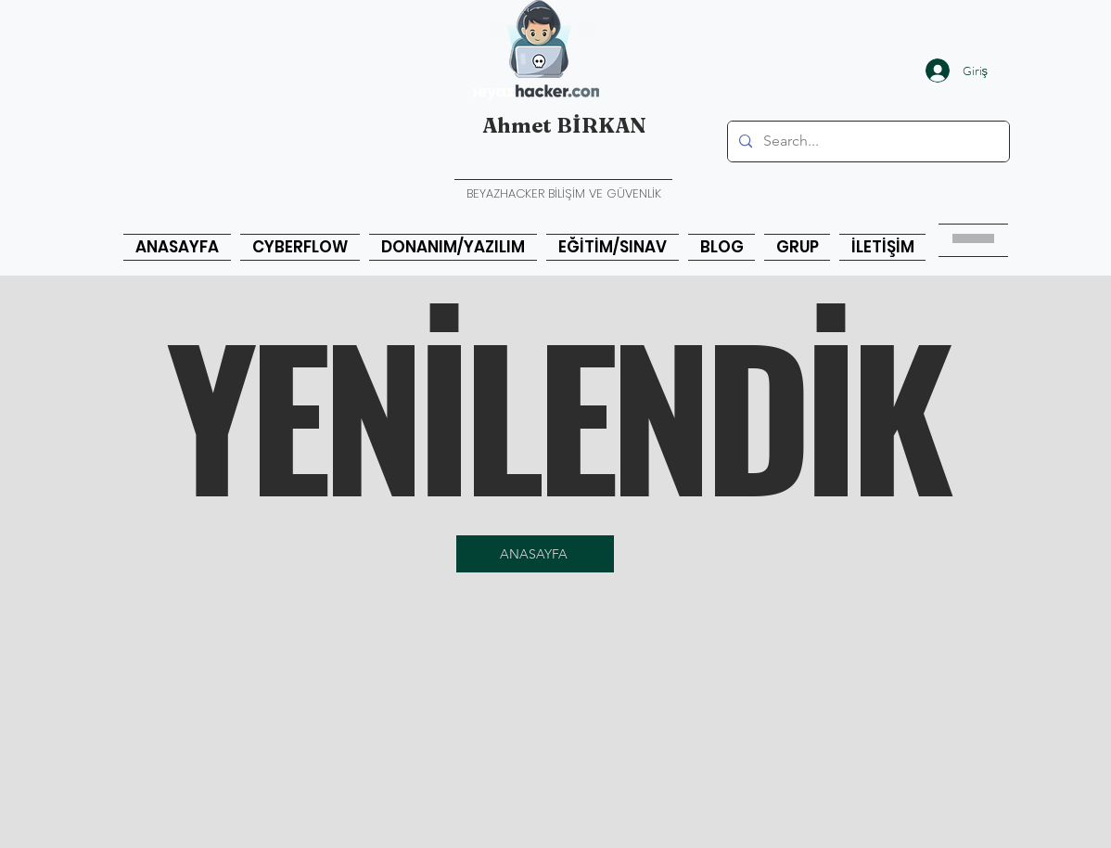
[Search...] (866, 141)
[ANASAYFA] (535, 553)
